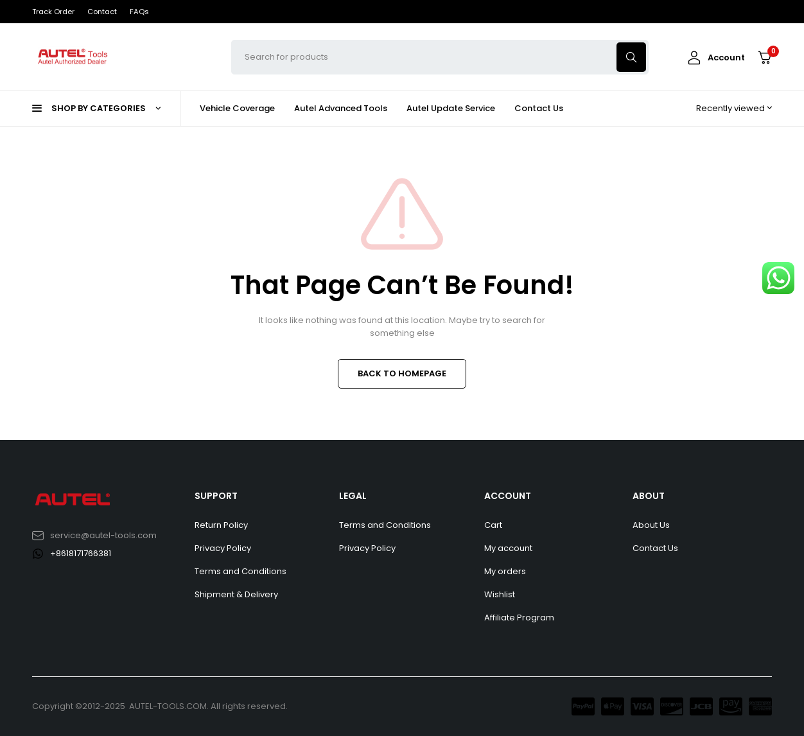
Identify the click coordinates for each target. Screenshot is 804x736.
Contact (102, 11)
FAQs (139, 11)
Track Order (53, 11)
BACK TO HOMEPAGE (402, 373)
